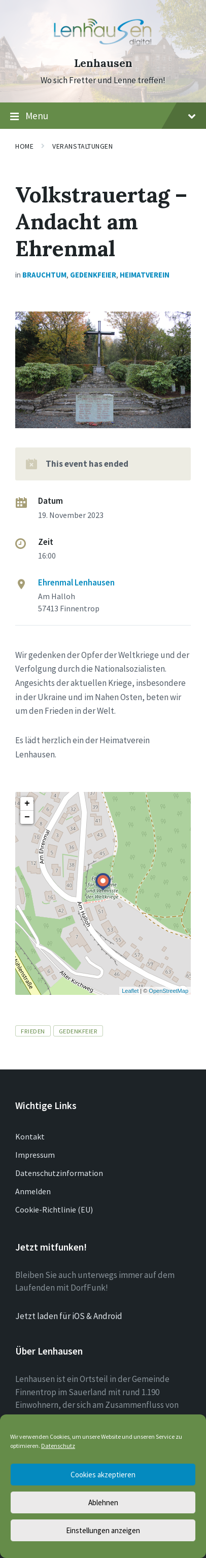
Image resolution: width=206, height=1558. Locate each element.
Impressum (35, 1155)
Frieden (33, 1031)
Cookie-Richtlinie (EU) (54, 1209)
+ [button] (27, 804)
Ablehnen (103, 1502)
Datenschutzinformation (59, 1173)
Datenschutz (58, 1445)
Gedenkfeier (93, 275)
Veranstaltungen (82, 146)
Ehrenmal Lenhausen (76, 582)
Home (24, 146)
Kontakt (30, 1136)
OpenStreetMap (168, 991)
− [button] (27, 817)
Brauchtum (44, 275)
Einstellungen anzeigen (103, 1530)
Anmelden (33, 1191)
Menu (103, 116)
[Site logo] (103, 45)
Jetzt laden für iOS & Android (68, 1316)
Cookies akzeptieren (103, 1474)
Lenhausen (103, 63)
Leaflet (130, 991)
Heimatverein (144, 275)
